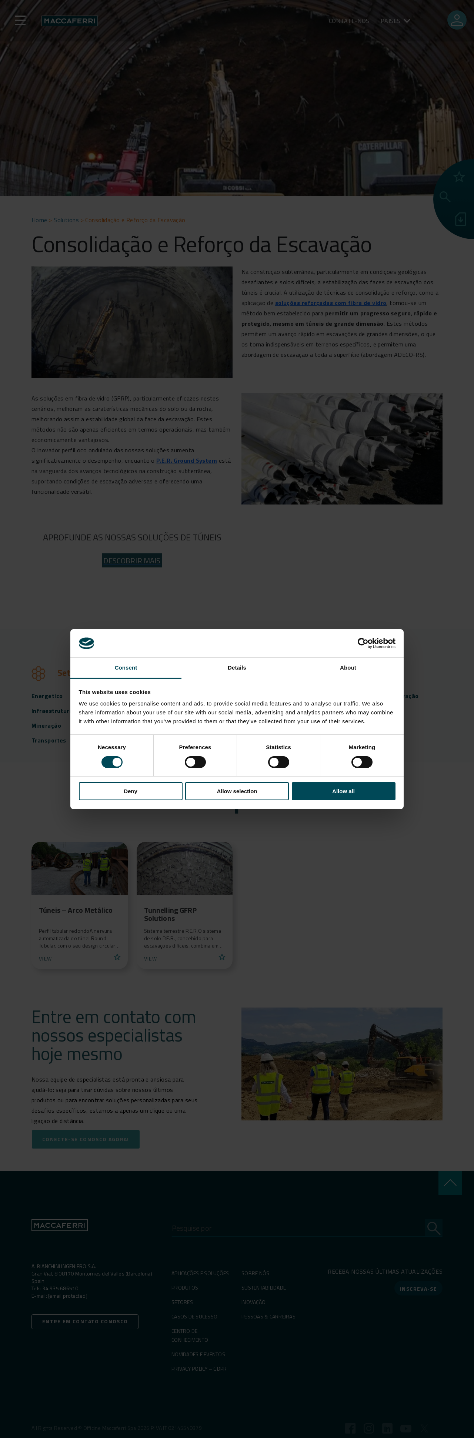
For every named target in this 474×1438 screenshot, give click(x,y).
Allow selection (237, 791)
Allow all (343, 791)
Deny (130, 791)
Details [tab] (237, 667)
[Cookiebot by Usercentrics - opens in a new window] (363, 643)
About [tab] (348, 667)
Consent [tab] (126, 667)
